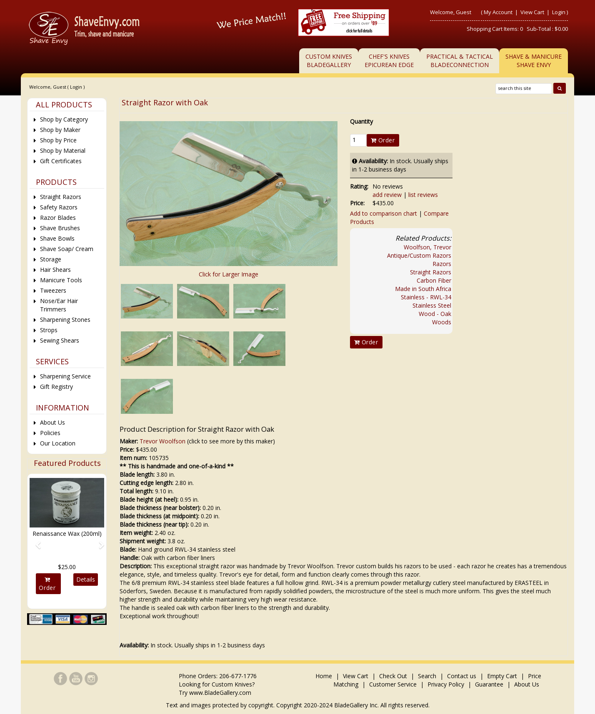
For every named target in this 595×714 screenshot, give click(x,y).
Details (85, 579)
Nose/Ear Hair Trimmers (59, 305)
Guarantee (489, 684)
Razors (441, 264)
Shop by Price (58, 140)
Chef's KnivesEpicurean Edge (389, 60)
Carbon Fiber (434, 280)
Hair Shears (55, 270)
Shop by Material (62, 150)
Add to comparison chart (383, 213)
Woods (441, 322)
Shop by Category (64, 119)
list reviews (423, 195)
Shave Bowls (57, 238)
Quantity (361, 121)
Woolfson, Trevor (427, 247)
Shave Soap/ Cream (66, 249)
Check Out (393, 676)
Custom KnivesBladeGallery (328, 60)
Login (558, 12)
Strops (49, 330)
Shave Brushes (60, 228)
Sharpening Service (65, 376)
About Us (52, 422)
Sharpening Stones (65, 319)
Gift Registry (56, 387)
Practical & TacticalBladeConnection (459, 60)
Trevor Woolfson (162, 441)
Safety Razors (59, 207)
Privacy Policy (446, 684)
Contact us (461, 676)
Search (427, 676)
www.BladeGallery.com (220, 693)
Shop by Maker (60, 130)
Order (383, 140)
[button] (35, 541)
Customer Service (393, 684)
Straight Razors (430, 272)
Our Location (57, 443)
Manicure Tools (61, 280)
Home (324, 676)
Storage (50, 259)
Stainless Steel (431, 305)
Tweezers (53, 290)
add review (387, 195)
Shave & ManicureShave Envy (533, 60)
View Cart (532, 12)
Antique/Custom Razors (419, 255)
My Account (498, 12)
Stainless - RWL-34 (426, 297)
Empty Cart (502, 676)
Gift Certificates (61, 161)
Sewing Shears (59, 340)
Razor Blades (58, 217)
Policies (50, 433)
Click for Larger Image (228, 274)
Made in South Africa (423, 289)
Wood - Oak (435, 314)
